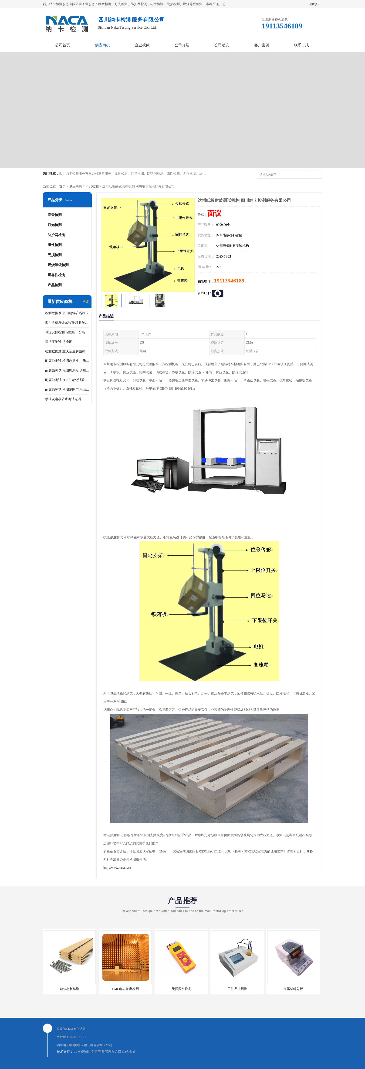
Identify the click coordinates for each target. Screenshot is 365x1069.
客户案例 (261, 45)
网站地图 (128, 1051)
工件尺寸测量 (237, 989)
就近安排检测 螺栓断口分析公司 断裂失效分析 (67, 332)
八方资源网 (82, 1051)
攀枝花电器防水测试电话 (63, 399)
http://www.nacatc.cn (117, 868)
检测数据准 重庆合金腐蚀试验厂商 (67, 351)
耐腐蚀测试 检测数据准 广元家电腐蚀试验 (67, 361)
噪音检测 (55, 215)
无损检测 (55, 255)
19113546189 (229, 281)
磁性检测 (55, 245)
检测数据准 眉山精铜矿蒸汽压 (66, 313)
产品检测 (92, 186)
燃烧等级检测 (58, 265)
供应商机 (102, 45)
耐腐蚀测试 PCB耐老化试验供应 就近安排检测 (67, 380)
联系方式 (301, 45)
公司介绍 (182, 45)
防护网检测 (56, 235)
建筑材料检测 (69, 989)
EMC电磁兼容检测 (125, 989)
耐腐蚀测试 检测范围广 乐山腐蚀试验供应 (67, 389)
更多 (86, 301)
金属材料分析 (293, 989)
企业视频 (142, 45)
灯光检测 (55, 225)
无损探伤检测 (181, 989)
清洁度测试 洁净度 (58, 342)
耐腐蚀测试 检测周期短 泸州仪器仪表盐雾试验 (67, 370)
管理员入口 (113, 1051)
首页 (62, 186)
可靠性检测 (56, 275)
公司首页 (62, 45)
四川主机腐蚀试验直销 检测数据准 (67, 322)
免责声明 (97, 1051)
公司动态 (221, 45)
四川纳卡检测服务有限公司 (75, 1045)
